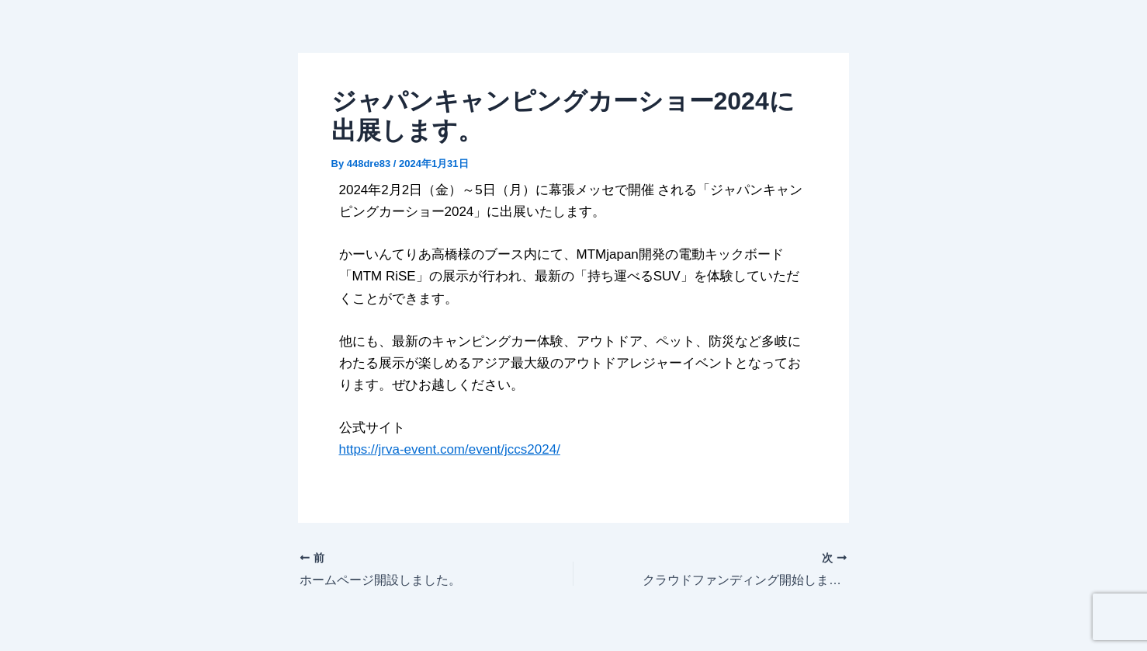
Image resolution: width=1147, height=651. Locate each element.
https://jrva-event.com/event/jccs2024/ (449, 449)
